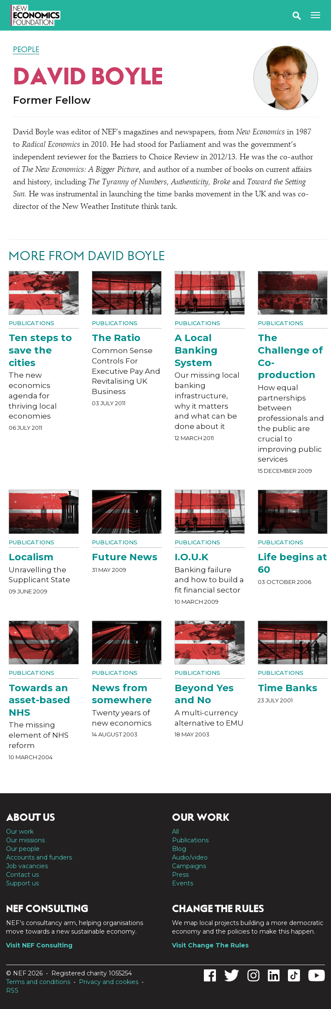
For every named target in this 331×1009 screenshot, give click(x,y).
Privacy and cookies (108, 982)
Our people (23, 849)
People (26, 49)
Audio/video (190, 857)
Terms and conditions (38, 982)
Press (180, 875)
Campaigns (189, 866)
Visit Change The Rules (210, 945)
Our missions (25, 840)
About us (30, 817)
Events (182, 883)
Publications (31, 323)
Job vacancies (27, 866)
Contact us (22, 875)
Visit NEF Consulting (39, 945)
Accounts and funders (39, 857)
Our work (20, 831)
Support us (22, 883)
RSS (12, 990)
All (175, 831)
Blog (179, 849)
